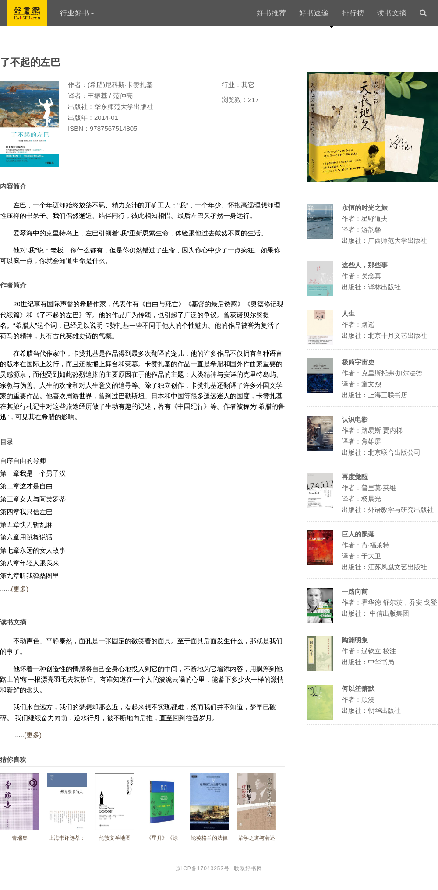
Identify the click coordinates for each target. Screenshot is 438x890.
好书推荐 (271, 13)
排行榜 (353, 13)
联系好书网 (248, 868)
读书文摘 (392, 13)
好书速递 (314, 13)
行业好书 (77, 13)
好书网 (27, 13)
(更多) (19, 588)
